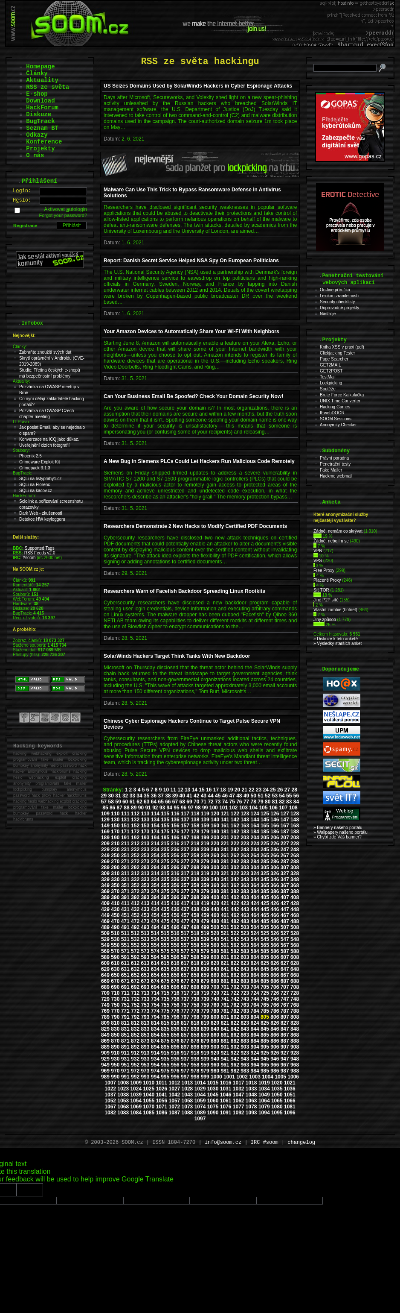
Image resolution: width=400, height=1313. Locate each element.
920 (215, 1053)
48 (239, 796)
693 (145, 987)
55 (289, 796)
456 (175, 915)
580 (215, 951)
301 (224, 867)
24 (266, 790)
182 (235, 832)
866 (274, 1035)
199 (205, 838)
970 (115, 1071)
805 (265, 1017)
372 (135, 891)
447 (285, 909)
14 (194, 790)
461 (224, 915)
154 (155, 826)
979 (205, 1071)
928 (294, 1053)
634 (155, 969)
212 (135, 844)
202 (235, 838)
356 (175, 885)
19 (230, 790)
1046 (226, 1095)
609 (105, 963)
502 (235, 927)
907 (285, 1047)
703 (245, 987)
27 (287, 790)
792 (135, 1017)
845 (265, 1029)
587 (285, 951)
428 (294, 903)
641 (224, 969)
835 (165, 1029)
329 (105, 879)
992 (135, 1077)
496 (175, 927)
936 (175, 1059)
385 (265, 891)
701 (224, 987)
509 (105, 933)
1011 (162, 1083)
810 (115, 1023)
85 (105, 808)
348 (294, 879)
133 (145, 820)
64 (154, 802)
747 (285, 999)
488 (294, 921)
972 (135, 1071)
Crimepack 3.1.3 (34, 468)
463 (245, 915)
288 (294, 862)
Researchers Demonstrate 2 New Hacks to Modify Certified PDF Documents (195, 526)
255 (165, 856)
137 (185, 820)
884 (255, 1041)
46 (225, 796)
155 (165, 826)
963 (245, 1065)
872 (135, 1041)
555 (165, 945)
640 (215, 969)
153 (145, 826)
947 (285, 1059)
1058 (187, 1101)
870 (115, 1041)
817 (185, 1023)
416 (175, 903)
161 (224, 826)
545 (265, 939)
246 (274, 850)
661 (224, 975)
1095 (277, 1113)
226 (274, 844)
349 (105, 885)
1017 (238, 1083)
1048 (251, 1095)
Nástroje (328, 313)
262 (235, 856)
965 (265, 1065)
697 (185, 987)
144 (255, 820)
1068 (123, 1107)
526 (274, 933)
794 (155, 1017)
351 (125, 885)
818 (195, 1023)
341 (224, 879)
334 (155, 879)
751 (125, 1005)
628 (294, 963)
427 (285, 903)
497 (185, 927)
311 (125, 873)
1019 (264, 1083)
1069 (136, 1107)
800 (215, 1017)
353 (145, 885)
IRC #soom (264, 1143)
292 (135, 867)
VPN (317, 550)
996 (175, 1077)
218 (195, 844)
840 (215, 1029)
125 (265, 814)
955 (165, 1065)
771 (125, 1011)
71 (203, 802)
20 (237, 790)
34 (139, 796)
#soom (29, 557)
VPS (317, 560)
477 (185, 921)
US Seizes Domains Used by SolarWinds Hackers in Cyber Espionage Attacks (198, 86)
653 (145, 975)
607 (285, 957)
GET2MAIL (330, 365)
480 (215, 921)
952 (135, 1065)
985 (265, 1071)
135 (165, 820)
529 (105, 939)
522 (235, 933)
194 (155, 838)
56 (296, 796)
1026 (162, 1089)
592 (135, 957)
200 (215, 838)
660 (215, 975)
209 (105, 844)
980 (215, 1071)
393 (145, 897)
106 (273, 808)
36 (154, 796)
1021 (290, 1083)
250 (115, 856)
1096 (290, 1113)
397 (185, 897)
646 (274, 969)
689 (105, 987)
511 (125, 933)
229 (105, 850)
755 (165, 1005)
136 (175, 820)
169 (105, 832)
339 (205, 879)
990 (115, 1077)
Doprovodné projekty (339, 307)
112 (135, 814)
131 (125, 820)
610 (115, 963)
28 (294, 790)
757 (185, 1005)
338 (195, 879)
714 (155, 993)
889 (105, 1047)
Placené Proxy (327, 580)
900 (215, 1047)
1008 (123, 1083)
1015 (213, 1083)
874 (155, 1041)
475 (165, 921)
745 (265, 999)
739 (205, 999)
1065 (277, 1101)
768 (294, 1005)
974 (155, 1071)
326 (274, 873)
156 (175, 826)
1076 (226, 1107)
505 (265, 927)
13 (187, 790)
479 (205, 921)
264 (255, 856)
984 (255, 1071)
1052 (110, 1101)
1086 (162, 1113)
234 (155, 850)
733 (145, 999)
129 (105, 820)
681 (224, 981)
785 (265, 1011)
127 (285, 814)
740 (215, 999)
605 (265, 957)
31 (118, 796)
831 (125, 1029)
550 (115, 945)
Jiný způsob (324, 619)
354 (155, 885)
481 (224, 921)
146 (274, 820)
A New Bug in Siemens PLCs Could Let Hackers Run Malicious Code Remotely (199, 461)
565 (265, 945)
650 (115, 975)
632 (135, 969)
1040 (148, 1095)
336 (175, 879)
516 (175, 933)
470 (115, 921)
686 (274, 981)
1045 (213, 1095)
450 (115, 915)
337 (185, 879)
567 (285, 945)
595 (165, 957)
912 (135, 1053)
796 (175, 1017)
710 (115, 993)
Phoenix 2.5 (30, 456)
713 (145, 993)
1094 (264, 1113)
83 (289, 802)
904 (255, 1047)
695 (165, 987)
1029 (200, 1089)
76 (239, 802)
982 (235, 1071)
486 (274, 921)
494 (155, 927)
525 (265, 933)
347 (285, 879)
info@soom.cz (223, 1143)
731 (125, 999)
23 (258, 790)
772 (135, 1011)
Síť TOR (321, 590)
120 (215, 814)
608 (294, 957)
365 (265, 885)
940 (215, 1059)
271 (125, 862)
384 (255, 891)
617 (185, 963)
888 (294, 1041)
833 (145, 1029)
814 (155, 1023)
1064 (264, 1101)
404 (255, 897)
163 (245, 826)
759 (205, 1005)
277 (185, 862)
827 (285, 1023)
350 (115, 885)
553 (145, 945)
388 (294, 891)
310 (115, 873)
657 (185, 975)
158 (195, 826)
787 (285, 1011)
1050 (277, 1095)
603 (245, 957)
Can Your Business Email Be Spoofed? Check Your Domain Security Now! (193, 396)
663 (245, 975)
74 (225, 802)
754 (155, 1005)
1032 (238, 1089)
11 (173, 790)
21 (244, 790)
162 (235, 826)
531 (125, 939)
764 (255, 1005)
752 (135, 1005)
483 (245, 921)
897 (185, 1047)
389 (105, 897)
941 (224, 1059)
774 (155, 1011)
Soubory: (21, 450)
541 (224, 939)
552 (135, 945)
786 (274, 1011)
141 (224, 820)
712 (135, 993)
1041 (162, 1095)
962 (235, 1065)
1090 (213, 1113)
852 (135, 1035)
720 (215, 993)
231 (125, 850)
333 (145, 879)
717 (185, 993)
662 (235, 975)
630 (115, 969)
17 (216, 790)
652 (135, 975)
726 (274, 993)
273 (145, 862)
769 (105, 1011)
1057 (174, 1101)
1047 (238, 1095)
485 (265, 921)
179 (205, 832)
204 (255, 838)
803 (245, 1017)
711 (125, 993)
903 (245, 1047)
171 (125, 832)
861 (224, 1035)
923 (245, 1053)
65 (160, 802)
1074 (200, 1107)
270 (115, 862)
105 (263, 808)
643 (245, 969)
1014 (200, 1083)
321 (224, 873)
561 (224, 945)
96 (183, 808)
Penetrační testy (335, 464)
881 (224, 1041)
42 (196, 796)
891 (125, 1047)
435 (165, 909)
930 (115, 1059)
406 (274, 897)
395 (165, 897)
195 (165, 838)
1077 (238, 1107)
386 (274, 891)
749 (105, 1005)
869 (105, 1041)
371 (125, 891)
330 (115, 879)
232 (135, 850)
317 (185, 873)
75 (232, 802)
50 (253, 796)
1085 (148, 1113)
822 (235, 1023)
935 (165, 1059)
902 (235, 1047)
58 (111, 802)
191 (125, 838)
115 (165, 814)
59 (118, 802)
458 (195, 915)
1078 (251, 1107)
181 (224, 832)
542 (235, 939)
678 (195, 981)
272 (135, 862)
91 (148, 808)
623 (245, 963)
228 (294, 844)
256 (175, 856)
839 (205, 1029)
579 (205, 951)
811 (125, 1023)
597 (185, 957)
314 (155, 873)
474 (155, 921)
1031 (226, 1089)
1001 (229, 1077)
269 (105, 862)
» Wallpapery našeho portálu (340, 832)
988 (294, 1071)
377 (185, 891)
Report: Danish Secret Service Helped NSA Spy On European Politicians (191, 261)
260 (215, 856)
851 (125, 1035)
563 (245, 945)
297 (185, 867)
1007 (110, 1083)
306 (274, 867)
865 (265, 1035)
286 (274, 862)
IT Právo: (21, 421)
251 (125, 856)
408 (294, 897)
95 (176, 808)
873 (145, 1041)
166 (274, 826)
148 (294, 820)
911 (125, 1053)
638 (195, 969)
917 (185, 1053)
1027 (174, 1089)
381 (224, 891)
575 (165, 951)
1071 (162, 1107)
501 (224, 927)
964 (255, 1065)
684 (255, 981)
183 (245, 832)
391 (125, 897)
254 (155, 856)
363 (245, 885)
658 (195, 975)
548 (294, 939)
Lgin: (22, 191)
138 (195, 820)
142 (235, 820)
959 (205, 1065)
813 (145, 1023)
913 (145, 1053)
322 (235, 873)
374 (155, 891)
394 (155, 897)
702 (235, 987)
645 (265, 969)
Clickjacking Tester (337, 353)
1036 (290, 1089)
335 (165, 879)
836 (175, 1029)
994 (155, 1077)
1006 (293, 1077)
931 (125, 1059)
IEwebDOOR (332, 412)
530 (115, 939)
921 (224, 1053)
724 (255, 993)
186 (274, 832)
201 (224, 838)
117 (185, 814)
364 (255, 885)
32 (125, 796)
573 (145, 951)
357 (185, 885)
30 (111, 796)
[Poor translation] (30, 1189)
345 (265, 879)
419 (205, 903)
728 (294, 993)
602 (235, 957)
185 (265, 832)
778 (195, 1011)
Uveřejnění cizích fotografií (44, 445)
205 (265, 838)
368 (294, 885)
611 (125, 963)
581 (224, 951)
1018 (251, 1083)
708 (294, 987)
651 (125, 975)
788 (294, 1011)
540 (215, 939)
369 (105, 891)
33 (132, 796)
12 (180, 790)
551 (125, 945)
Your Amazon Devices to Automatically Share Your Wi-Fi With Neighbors (191, 331)
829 (105, 1029)
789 (105, 1017)
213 (145, 844)
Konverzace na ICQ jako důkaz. (49, 439)
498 (195, 927)
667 (285, 975)
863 (245, 1035)
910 (115, 1053)
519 (205, 933)
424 (255, 903)
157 (185, 826)
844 (255, 1029)
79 (260, 802)
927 (285, 1053)
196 (175, 838)
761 (224, 1005)
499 (205, 927)
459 (205, 915)
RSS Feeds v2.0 (39, 553)
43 (203, 796)
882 (235, 1041)
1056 (162, 1101)
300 (215, 867)
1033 (251, 1089)
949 (105, 1065)
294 (155, 867)
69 (189, 802)
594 (155, 957)
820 (215, 1023)
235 (165, 850)
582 (235, 951)
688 (294, 981)
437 (185, 909)
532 (135, 939)
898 (195, 1047)
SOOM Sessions (335, 418)
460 (215, 915)
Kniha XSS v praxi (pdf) (342, 347)
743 (245, 999)
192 (135, 838)
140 (215, 820)
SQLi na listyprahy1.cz (40, 478)
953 (145, 1065)
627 (285, 963)
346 (274, 879)
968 (294, 1065)
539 (205, 939)
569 (105, 951)
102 (233, 808)
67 (175, 802)
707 (285, 987)
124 (255, 814)
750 (115, 1005)
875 (165, 1041)
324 (255, 873)
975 (165, 1071)
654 (155, 975)
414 (155, 903)
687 (285, 981)
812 (135, 1023)
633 (145, 969)
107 (283, 808)
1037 (110, 1095)
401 (224, 897)
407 (285, 897)
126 (274, 814)
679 (205, 981)
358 (195, 885)
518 (195, 933)
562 (235, 945)
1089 (200, 1113)
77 (246, 802)
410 (115, 903)
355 (165, 885)
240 (215, 850)
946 (274, 1059)
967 (285, 1065)
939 (205, 1059)
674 (155, 981)
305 (265, 867)
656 (175, 975)
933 (145, 1059)
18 (223, 790)
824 (255, 1023)
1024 (136, 1089)
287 (285, 862)
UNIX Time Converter (340, 401)
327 (285, 873)
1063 (251, 1101)
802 (235, 1017)
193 (145, 838)
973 (145, 1071)
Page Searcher (334, 359)
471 (125, 921)
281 (224, 862)
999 (205, 1077)
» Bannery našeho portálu (337, 827)
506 (274, 927)
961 (224, 1065)
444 (255, 909)
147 (285, 820)
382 (235, 891)
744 (255, 999)
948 (294, 1059)
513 (145, 933)
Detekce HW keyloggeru (42, 519)
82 (281, 802)
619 (205, 963)
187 (285, 832)
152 (135, 826)
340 (215, 879)
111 (125, 814)
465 (265, 915)
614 (155, 963)
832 (135, 1029)
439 (205, 909)
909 (105, 1053)
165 (265, 826)
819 (205, 1023)
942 (235, 1059)
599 (205, 957)
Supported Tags (40, 548)
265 (265, 856)
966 (274, 1065)
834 (155, 1029)
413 (145, 903)
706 (274, 987)
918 (195, 1053)
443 (245, 909)
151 (125, 826)
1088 (187, 1113)
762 (235, 1005)
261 (224, 856)
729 (105, 999)
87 (119, 808)
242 (235, 850)
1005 (280, 1077)
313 (145, 873)
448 (294, 909)
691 (125, 987)
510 (115, 933)
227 (285, 844)
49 (246, 796)
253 (145, 856)
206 (274, 838)
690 (115, 987)
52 (267, 796)
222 (235, 844)
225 (265, 844)
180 (215, 832)
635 (165, 969)
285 (265, 862)
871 (125, 1041)
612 (135, 963)
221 (224, 844)
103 (243, 808)
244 (255, 850)
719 (205, 993)
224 (255, 844)
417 (185, 903)
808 (294, 1017)
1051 (290, 1095)
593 (145, 957)
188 (294, 832)
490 (115, 927)
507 (285, 927)
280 (215, 862)
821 (224, 1023)
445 (265, 909)
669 (105, 981)
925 (265, 1053)
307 (285, 867)
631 (125, 969)
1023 (123, 1089)
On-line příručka (335, 289)
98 (197, 808)
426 (274, 903)
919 (205, 1053)
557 (185, 945)
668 (294, 975)
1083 (123, 1113)
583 (245, 951)
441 (224, 909)
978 (195, 1071)
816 (175, 1023)
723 (245, 993)
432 (135, 909)
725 (265, 993)
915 (165, 1053)
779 (205, 1011)
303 (245, 867)
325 (265, 873)
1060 (213, 1101)
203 (245, 838)
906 (274, 1047)
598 (195, 957)
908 (294, 1047)
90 (141, 808)
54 (281, 796)
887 (285, 1041)
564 (255, 945)
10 (166, 790)
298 (195, 867)
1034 (264, 1089)
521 (224, 933)
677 (185, 981)
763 (245, 1005)
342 (235, 879)
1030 (213, 1089)
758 (195, 1005)
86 (112, 808)
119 (205, 814)
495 (165, 927)
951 (125, 1065)
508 (294, 927)
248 (294, 850)
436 (175, 909)
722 (235, 993)
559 (205, 945)
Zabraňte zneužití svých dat (45, 352)
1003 (255, 1077)
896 (175, 1047)
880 (215, 1041)
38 (168, 796)
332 (135, 879)
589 (105, 957)
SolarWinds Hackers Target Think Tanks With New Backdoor (177, 656)
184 (255, 832)
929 (105, 1059)
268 (294, 856)
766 (274, 1005)
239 (205, 850)
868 (294, 1035)
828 (294, 1023)
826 (274, 1023)
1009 (136, 1083)
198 (195, 838)
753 (145, 1005)
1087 (174, 1113)
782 (235, 1011)
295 (165, 867)
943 (245, 1059)
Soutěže (328, 389)
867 (285, 1035)
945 (265, 1059)
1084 (136, 1113)
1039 (136, 1095)
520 (215, 933)
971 (125, 1071)
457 (185, 915)
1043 (187, 1095)
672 (135, 981)
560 (215, 945)
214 (155, 844)
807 (285, 1017)
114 (155, 814)
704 (255, 987)
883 (245, 1041)
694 (155, 987)
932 (135, 1059)
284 (255, 862)
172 (135, 832)
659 (205, 975)
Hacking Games (335, 406)
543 (245, 939)
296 (175, 867)
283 (245, 862)
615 (165, 963)
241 (224, 850)
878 (195, 1041)
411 (125, 903)
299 (205, 867)
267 (285, 856)
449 (105, 915)
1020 (277, 1083)
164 (255, 826)
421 (224, 903)
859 (205, 1035)
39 (175, 796)
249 (105, 856)
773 (145, 1011)
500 (215, 927)
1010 (148, 1083)
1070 (148, 1107)
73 (217, 802)
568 (294, 945)
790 (115, 1017)
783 (245, 1011)
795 (165, 1017)
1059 (200, 1101)
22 (251, 790)
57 (104, 802)
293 (145, 867)
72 (210, 802)
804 (255, 1017)
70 (196, 802)
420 (215, 903)
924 (255, 1053)
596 (175, 957)
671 (125, 981)
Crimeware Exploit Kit (39, 462)
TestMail (328, 377)
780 (215, 1011)
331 (125, 879)
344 (255, 879)
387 (285, 891)
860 (215, 1035)
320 (215, 873)
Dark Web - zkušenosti (40, 513)
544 (255, 939)
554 (155, 945)
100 (213, 808)
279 (205, 862)
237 (185, 850)
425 (265, 903)
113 (145, 814)
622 (235, 963)
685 (265, 981)
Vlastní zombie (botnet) (335, 609)
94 (169, 808)
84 (296, 802)
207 (285, 838)
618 (195, 963)
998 (195, 1077)
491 (125, 927)
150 (115, 826)
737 (185, 999)
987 (285, 1071)
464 (255, 915)
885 (265, 1041)
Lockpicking (331, 383)
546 (274, 939)
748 (294, 999)
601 (224, 957)
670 (115, 981)
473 (145, 921)
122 (235, 814)
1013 (187, 1083)
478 (195, 921)
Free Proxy (323, 570)
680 (215, 981)
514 (155, 933)
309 (105, 873)
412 (135, 903)
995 (165, 1077)
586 (274, 951)
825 (265, 1023)
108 (293, 808)
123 (245, 814)
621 (224, 963)
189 (105, 838)
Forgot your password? (63, 215)
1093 (251, 1113)
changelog (301, 1143)
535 (165, 939)
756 (175, 1005)
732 (135, 999)
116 (175, 814)
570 (115, 951)
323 (245, 873)
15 (201, 790)
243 (245, 850)
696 (175, 987)
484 (255, 921)
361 (224, 885)
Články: (20, 346)
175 (165, 832)
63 (146, 802)
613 (145, 963)
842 (235, 1029)
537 (185, 939)
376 (175, 891)
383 (245, 891)
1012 (174, 1083)
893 (145, 1047)
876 (175, 1041)
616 (175, 963)
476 (175, 921)
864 (255, 1035)
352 (135, 885)
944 (255, 1059)
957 (185, 1065)
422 (235, 903)
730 (115, 999)
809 (105, 1023)
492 (135, 927)
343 (245, 879)
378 (195, 891)
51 (260, 796)
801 (224, 1017)
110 (115, 814)
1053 (123, 1101)
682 (235, 981)
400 (215, 897)
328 (294, 873)
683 (245, 981)
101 (223, 808)
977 (185, 1071)
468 (294, 915)
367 (285, 885)
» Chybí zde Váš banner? (337, 837)
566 (274, 945)
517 (185, 933)
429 (105, 909)
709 (105, 993)
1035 (277, 1089)
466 (274, 915)
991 (125, 1077)
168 (294, 826)
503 (245, 927)
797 (185, 1017)
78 (253, 802)
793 (145, 1017)
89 (133, 808)
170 (115, 832)
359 (205, 885)
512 (135, 933)
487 (285, 921)
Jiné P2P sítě (326, 600)
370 (115, 891)
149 (105, 826)
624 (255, 963)
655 (165, 975)
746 (274, 999)
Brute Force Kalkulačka (342, 395)
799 (205, 1017)
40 (182, 796)
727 (285, 993)
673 (145, 981)
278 (195, 862)
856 (175, 1035)
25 (272, 790)
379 (205, 891)
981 (224, 1071)
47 (232, 796)
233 (145, 850)
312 (135, 873)
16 (209, 790)
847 (285, 1029)
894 (155, 1047)
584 (255, 951)
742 (235, 999)
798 (195, 1017)
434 (155, 909)
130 (115, 820)
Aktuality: (21, 381)
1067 (110, 1107)
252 (135, 856)
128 (294, 814)
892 (135, 1047)
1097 (200, 1119)
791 (125, 1017)
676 (175, 981)
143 (245, 820)
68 (182, 802)
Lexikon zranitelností (339, 295)
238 (195, 850)
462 (235, 915)
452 (135, 915)
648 (294, 969)
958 (195, 1065)
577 (185, 951)
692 (135, 987)
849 (105, 1035)
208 (294, 838)
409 (105, 903)
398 (195, 897)
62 (139, 802)
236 (175, 850)
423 (245, 903)
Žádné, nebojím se (331, 541)
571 (125, 951)
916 (175, 1053)
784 (255, 1011)
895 (165, 1047)
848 (294, 1029)
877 (185, 1041)
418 (195, 903)
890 (115, 1047)
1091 (226, 1113)
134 (155, 820)
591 (125, 957)
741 (224, 999)
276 (175, 862)
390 (115, 897)
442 (235, 909)
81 (275, 802)
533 (145, 939)
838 (195, 1029)
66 (168, 802)
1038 (123, 1095)
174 (155, 832)
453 (145, 915)
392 (135, 897)
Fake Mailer (331, 470)
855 (165, 1035)
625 (265, 963)
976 (175, 1071)
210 (115, 844)
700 (215, 987)
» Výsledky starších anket (337, 643)
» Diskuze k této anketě (335, 638)
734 (155, 999)
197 (185, 838)
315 (165, 873)
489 (105, 927)
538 (195, 939)
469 (105, 921)
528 (294, 933)
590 (115, 957)
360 (215, 885)
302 (235, 867)
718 (195, 993)
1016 (226, 1083)
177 (185, 832)
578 (195, 951)
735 (165, 999)
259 (205, 856)
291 (125, 867)
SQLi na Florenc (34, 484)
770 (115, 1011)
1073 (187, 1107)
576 (175, 951)
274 (155, 862)
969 (105, 1071)
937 (185, 1059)
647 (285, 969)
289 (105, 867)
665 (265, 975)
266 (274, 856)
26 (280, 790)
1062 (238, 1101)
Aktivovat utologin (65, 209)
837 (185, 1029)
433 (145, 909)
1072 (174, 1107)
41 (189, 796)
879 (205, 1041)
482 (235, 921)
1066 (290, 1101)
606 (274, 957)
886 (274, 1041)
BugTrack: (22, 473)
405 (265, 897)
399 (205, 897)
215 (165, 844)
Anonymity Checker (338, 424)
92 (155, 808)
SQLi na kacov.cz (35, 490)
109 (105, 814)
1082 (110, 1113)
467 (285, 915)
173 (145, 832)
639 (205, 969)
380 (215, 891)
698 (195, 987)
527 (285, 933)
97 (191, 808)
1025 (148, 1089)
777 (185, 1011)
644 (255, 969)
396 (175, 897)
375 (165, 891)
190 (115, 838)
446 (274, 909)
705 (265, 987)
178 (195, 832)
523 (245, 933)
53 (275, 796)
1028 (187, 1089)
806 (274, 1017)
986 (274, 1071)
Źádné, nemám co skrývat (337, 531)
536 (175, 939)
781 (224, 1011)
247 (285, 850)
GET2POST (331, 371)
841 (224, 1029)
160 (215, 826)
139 (205, 820)
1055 (148, 1101)
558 (195, 945)
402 (235, 897)
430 (115, 909)
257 (185, 856)
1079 (264, 1107)
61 (132, 802)
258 (195, 856)
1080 (277, 1107)
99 (205, 808)
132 (135, 820)
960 (215, 1065)
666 (274, 975)
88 (126, 808)
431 (125, 909)
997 (185, 1077)
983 (245, 1071)
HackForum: (24, 495)
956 (175, 1065)
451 (125, 915)
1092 (238, 1113)
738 (195, 999)
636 (175, 969)
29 (104, 796)
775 (165, 1011)
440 (215, 909)
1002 (242, 1077)
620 (215, 963)
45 (217, 796)
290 (115, 867)
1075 (213, 1107)
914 (155, 1053)
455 (165, 915)
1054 (136, 1101)
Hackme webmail (336, 476)
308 (294, 867)
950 (115, 1065)
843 (245, 1029)
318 (195, 873)
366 (274, 885)
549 (105, 945)
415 (165, 903)
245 (265, 850)
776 (175, 1011)
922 (235, 1053)
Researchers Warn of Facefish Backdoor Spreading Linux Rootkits (184, 591)
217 (185, 844)
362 (235, 885)
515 (165, 933)
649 (105, 975)
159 (205, 826)
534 (155, 939)
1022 (110, 1089)
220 (215, 844)
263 (245, 856)
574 (155, 951)
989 (105, 1077)
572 (135, 951)
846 (274, 1029)
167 (285, 826)
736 (175, 999)
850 (115, 1035)
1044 (200, 1095)
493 (145, 927)
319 (205, 873)
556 (175, 945)
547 (285, 939)
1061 (226, 1101)
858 (195, 1035)
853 (145, 1035)
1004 (267, 1077)
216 (175, 844)
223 (245, 844)
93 (162, 808)
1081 (290, 1107)
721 (224, 993)
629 (105, 969)
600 (215, 957)
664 (255, 975)
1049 (264, 1095)
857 (185, 1035)
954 (155, 1065)
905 (265, 1047)
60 (125, 802)
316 (175, 873)
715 (165, 993)
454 (155, 915)
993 (145, 1077)
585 (265, 951)
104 (253, 808)
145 (265, 820)
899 (205, 1047)
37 (160, 796)
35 (146, 796)
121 (224, 814)
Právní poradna (334, 458)
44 (210, 796)
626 (274, 963)
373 (145, 891)
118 (195, 814)
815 (165, 1023)
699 (205, 987)
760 (215, 1005)
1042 (174, 1095)
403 (245, 897)
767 (285, 1005)
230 (115, 850)
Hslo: (22, 200)
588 (294, 951)
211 (125, 844)
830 (115, 1029)
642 (235, 969)
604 (255, 957)
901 (224, 1047)
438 (195, 909)
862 (235, 1035)
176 (175, 832)
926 (274, 1053)
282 (235, 862)
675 (165, 981)
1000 (216, 1077)
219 (205, 844)
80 (267, 802)
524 (255, 933)
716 (175, 993)
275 (165, 862)
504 (255, 927)
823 (245, 1023)
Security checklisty (337, 301)
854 (155, 1035)
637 (185, 969)
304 (255, 867)
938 (195, 1059)
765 (265, 1005)
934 (155, 1059)
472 (135, 921)
